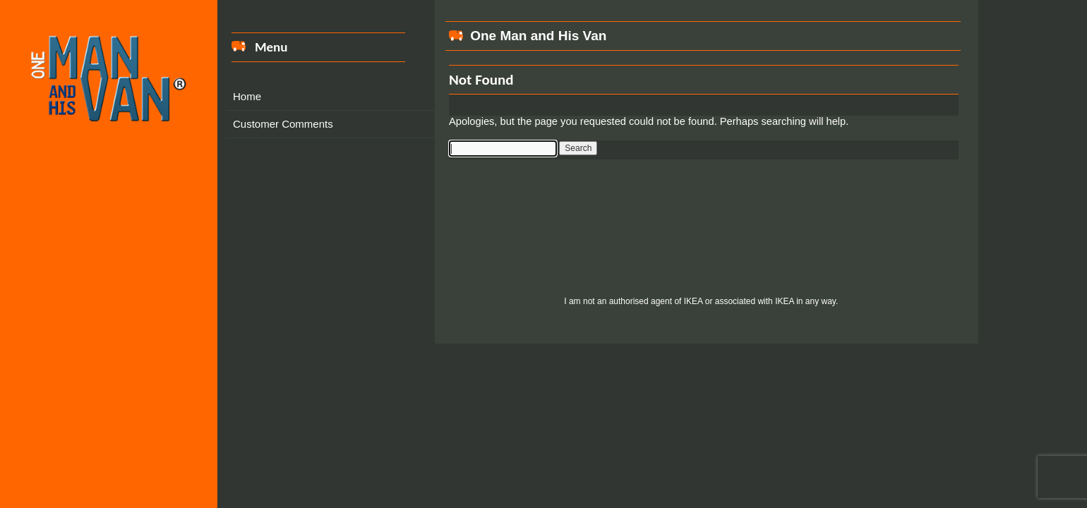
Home (247, 96)
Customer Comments (283, 124)
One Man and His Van (538, 35)
